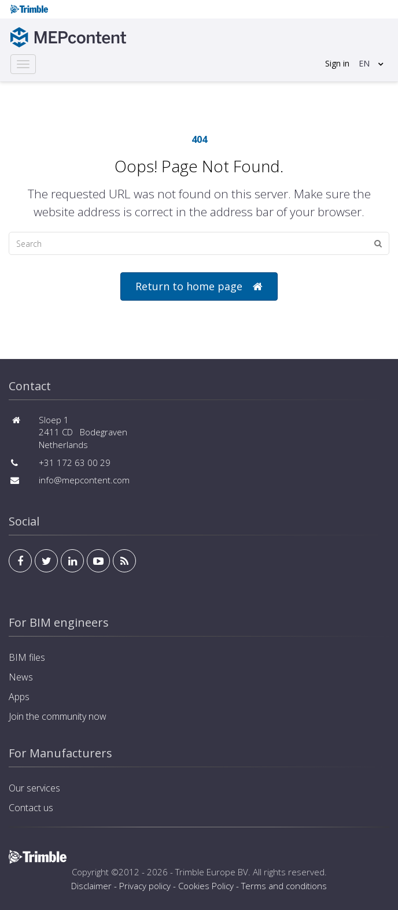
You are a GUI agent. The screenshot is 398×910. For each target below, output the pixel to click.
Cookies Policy (206, 885)
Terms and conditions (284, 885)
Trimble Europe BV (211, 872)
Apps (19, 696)
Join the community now (57, 716)
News (21, 677)
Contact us (31, 807)
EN (364, 63)
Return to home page (199, 286)
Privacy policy (145, 885)
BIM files (27, 657)
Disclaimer (91, 885)
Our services (34, 788)
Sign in (337, 63)
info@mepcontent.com (84, 480)
